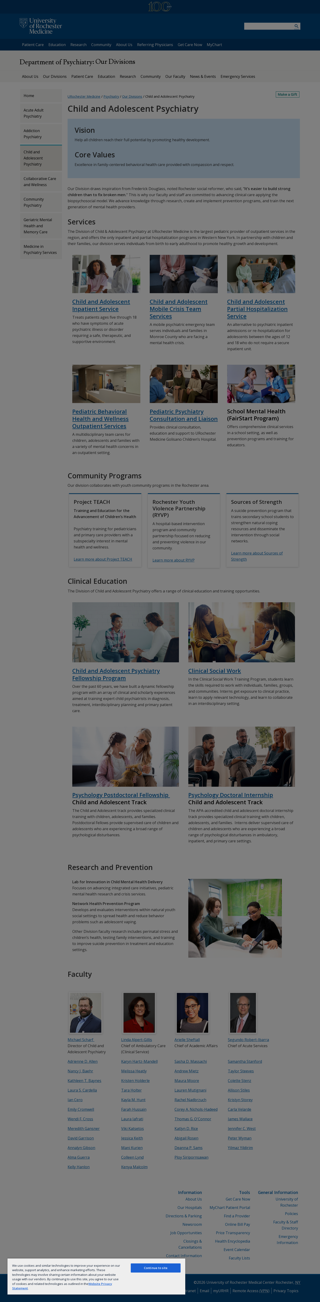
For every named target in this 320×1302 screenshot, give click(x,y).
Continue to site (155, 1268)
